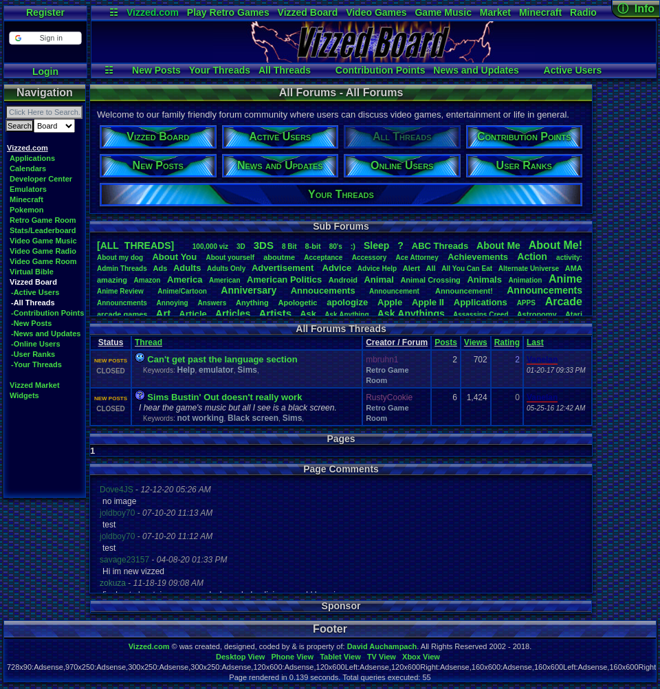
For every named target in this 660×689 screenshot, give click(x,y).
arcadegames (122, 314)
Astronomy (537, 314)
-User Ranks (33, 354)
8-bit (313, 246)
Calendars (28, 168)
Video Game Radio (43, 251)
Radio (583, 12)
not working (200, 418)
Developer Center (41, 179)
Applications (32, 158)
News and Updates (475, 70)
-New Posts (31, 323)
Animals (484, 279)
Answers (212, 303)
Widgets (24, 395)
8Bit (289, 246)
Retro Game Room (43, 220)
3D (240, 246)
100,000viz (210, 246)
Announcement (395, 291)
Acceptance (323, 257)
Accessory (369, 257)
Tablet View (340, 657)
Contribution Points (381, 70)
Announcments (122, 303)
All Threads (284, 70)
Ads (160, 268)
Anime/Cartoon (182, 291)
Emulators (28, 189)
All (431, 268)
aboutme (279, 257)
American (225, 280)
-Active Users (35, 292)
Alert (411, 268)
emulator (216, 370)
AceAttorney (416, 257)
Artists (275, 313)
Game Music (443, 12)
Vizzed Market (35, 385)
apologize (347, 302)
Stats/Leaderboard (43, 230)
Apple (389, 302)
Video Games (376, 12)
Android (343, 280)
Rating (507, 342)
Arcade (563, 301)
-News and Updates (45, 333)
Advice (337, 268)
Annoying (172, 303)
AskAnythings (411, 313)
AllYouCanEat (466, 268)
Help (186, 370)
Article (192, 314)
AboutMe (498, 245)
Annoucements (323, 290)
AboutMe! (555, 245)
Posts (445, 342)
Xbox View (421, 657)
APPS (526, 303)
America (184, 279)
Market (495, 12)
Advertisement (284, 268)
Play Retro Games (228, 12)
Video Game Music (43, 241)
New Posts (156, 70)
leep (376, 245)
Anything (252, 302)
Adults (187, 268)
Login (45, 71)
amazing (112, 280)
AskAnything (346, 314)
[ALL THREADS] (135, 245)
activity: (569, 257)
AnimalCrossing (430, 280)
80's (335, 246)
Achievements (478, 257)
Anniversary (248, 290)
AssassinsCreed (481, 314)
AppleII (428, 302)
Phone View (292, 657)
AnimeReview (120, 291)
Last (535, 342)
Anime (565, 279)
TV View (381, 657)
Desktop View (240, 657)
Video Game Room (43, 261)
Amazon (147, 280)
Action (532, 256)
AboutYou (174, 257)
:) (353, 246)
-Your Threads (36, 364)
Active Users (573, 70)
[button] (45, 38)
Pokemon (27, 210)
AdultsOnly (226, 268)
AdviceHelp (377, 268)
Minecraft (540, 12)
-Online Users (35, 344)
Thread (148, 342)
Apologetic (298, 302)
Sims (247, 370)
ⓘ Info (635, 8)
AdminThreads (122, 268)
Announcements (544, 290)
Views (475, 342)
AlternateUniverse (528, 268)
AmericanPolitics (284, 279)
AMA (573, 268)
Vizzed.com (152, 12)
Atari (573, 314)
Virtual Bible (32, 271)
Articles (232, 313)
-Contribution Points (47, 313)
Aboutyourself (230, 257)
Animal (378, 279)
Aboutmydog (120, 257)
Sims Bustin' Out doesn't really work (224, 397)
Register (45, 12)
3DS (264, 245)
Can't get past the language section (222, 359)
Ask (308, 314)
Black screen (253, 418)
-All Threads (33, 302)
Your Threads (219, 70)
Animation (525, 280)
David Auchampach (382, 646)
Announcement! (464, 291)
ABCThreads (440, 246)
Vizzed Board (308, 12)
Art (163, 313)
